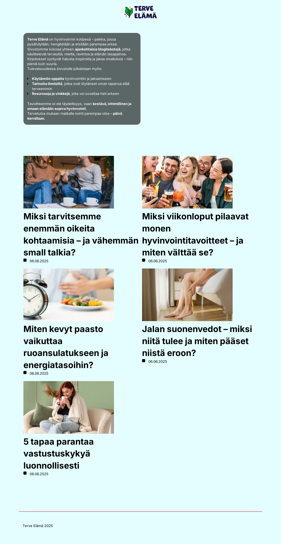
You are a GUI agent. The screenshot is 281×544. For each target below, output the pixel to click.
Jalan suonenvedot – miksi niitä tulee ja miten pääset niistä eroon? (197, 341)
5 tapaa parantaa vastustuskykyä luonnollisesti (58, 453)
